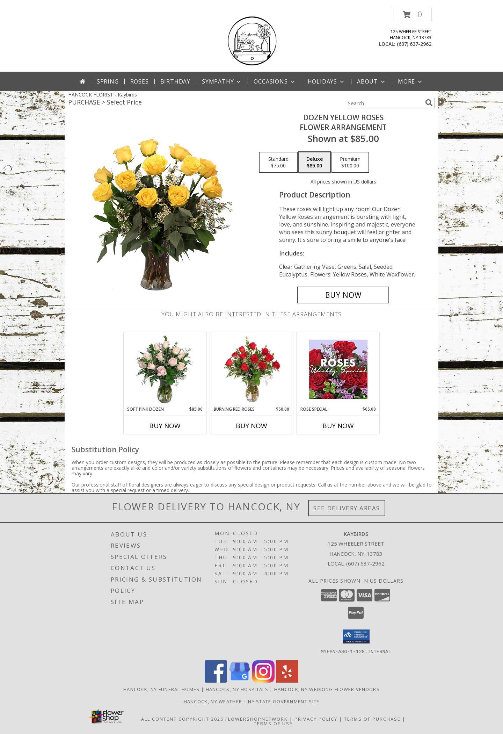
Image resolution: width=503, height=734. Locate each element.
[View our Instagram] (263, 680)
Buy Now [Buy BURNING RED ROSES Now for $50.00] (251, 425)
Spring (108, 81)
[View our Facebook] (216, 680)
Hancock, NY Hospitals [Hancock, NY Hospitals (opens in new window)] (237, 689)
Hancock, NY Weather (213, 701)
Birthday (175, 81)
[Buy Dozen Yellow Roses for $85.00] (343, 295)
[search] (429, 103)
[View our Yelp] (287, 680)
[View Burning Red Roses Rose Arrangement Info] (252, 369)
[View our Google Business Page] (239, 680)
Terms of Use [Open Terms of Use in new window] (273, 723)
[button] (412, 14)
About (371, 81)
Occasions (275, 81)
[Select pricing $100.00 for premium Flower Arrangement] (350, 162)
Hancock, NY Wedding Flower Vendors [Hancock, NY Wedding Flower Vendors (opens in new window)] (327, 689)
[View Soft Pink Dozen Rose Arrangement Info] (165, 369)
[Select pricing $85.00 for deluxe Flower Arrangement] (314, 162)
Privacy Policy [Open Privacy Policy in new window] (315, 718)
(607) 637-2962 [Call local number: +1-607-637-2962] (414, 44)
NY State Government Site (283, 701)
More (410, 81)
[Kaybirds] (251, 39)
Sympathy (222, 81)
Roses (139, 81)
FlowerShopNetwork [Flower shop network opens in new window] (256, 718)
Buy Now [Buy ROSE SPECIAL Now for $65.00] (338, 425)
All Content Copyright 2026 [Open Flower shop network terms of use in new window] (182, 718)
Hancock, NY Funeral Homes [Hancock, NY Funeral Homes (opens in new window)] (161, 689)
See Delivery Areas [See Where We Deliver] (346, 508)
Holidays (326, 81)
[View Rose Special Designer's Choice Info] (338, 369)
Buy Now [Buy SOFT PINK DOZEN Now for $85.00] (165, 425)
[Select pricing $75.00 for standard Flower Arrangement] (278, 162)
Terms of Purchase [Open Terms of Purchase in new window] (372, 718)
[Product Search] (384, 103)
